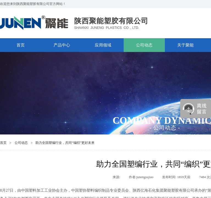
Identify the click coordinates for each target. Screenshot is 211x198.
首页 (20, 45)
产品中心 (62, 45)
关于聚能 (185, 45)
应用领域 (103, 45)
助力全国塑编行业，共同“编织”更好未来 (65, 143)
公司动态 (144, 45)
